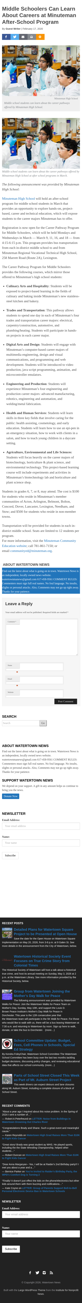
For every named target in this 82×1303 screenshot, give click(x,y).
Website (10, 692)
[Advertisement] (27, 888)
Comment (12, 622)
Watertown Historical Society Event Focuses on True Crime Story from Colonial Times (42, 961)
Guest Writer (13, 28)
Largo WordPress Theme (31, 1290)
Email (13, 680)
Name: (6, 836)
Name (13, 666)
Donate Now (11, 796)
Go (43, 723)
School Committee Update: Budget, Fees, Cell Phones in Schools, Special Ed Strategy (44, 1045)
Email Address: (11, 820)
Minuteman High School (18, 198)
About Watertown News (26, 564)
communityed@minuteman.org (31, 551)
